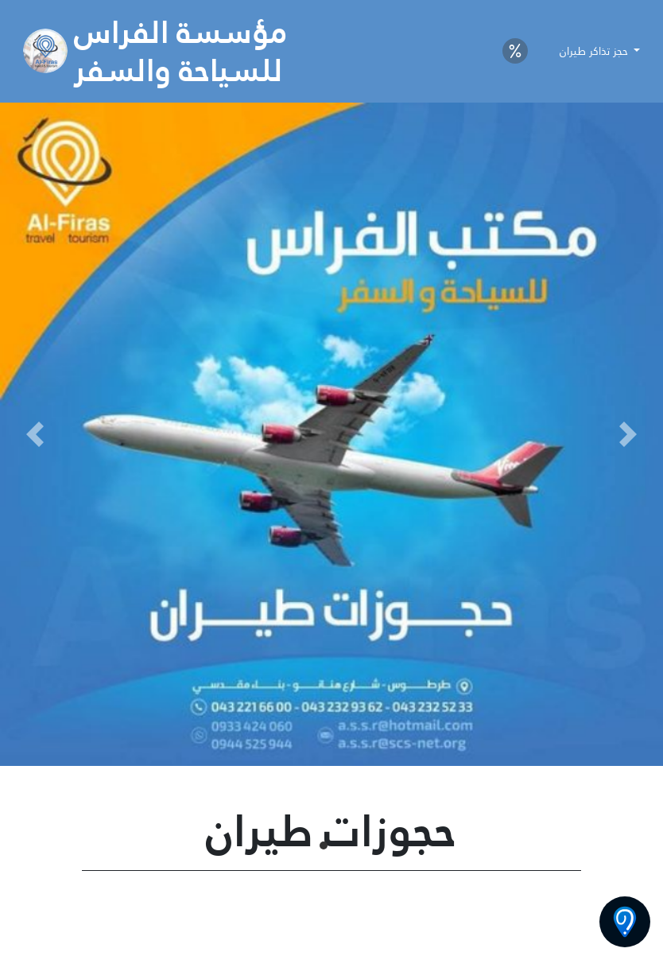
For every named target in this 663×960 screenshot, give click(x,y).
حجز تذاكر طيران (595, 51)
